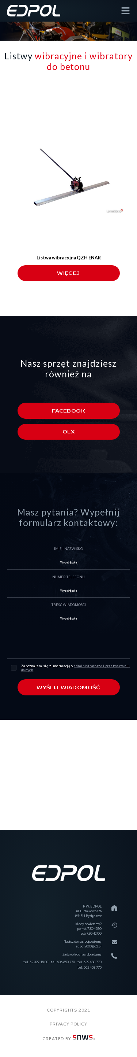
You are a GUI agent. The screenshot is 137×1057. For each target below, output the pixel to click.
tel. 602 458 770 (89, 967)
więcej (68, 273)
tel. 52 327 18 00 (35, 962)
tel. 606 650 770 (63, 962)
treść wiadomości (69, 605)
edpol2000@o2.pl (89, 946)
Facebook (68, 411)
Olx (68, 432)
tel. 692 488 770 (89, 962)
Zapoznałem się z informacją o (75, 668)
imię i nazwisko (68, 549)
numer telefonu (68, 577)
